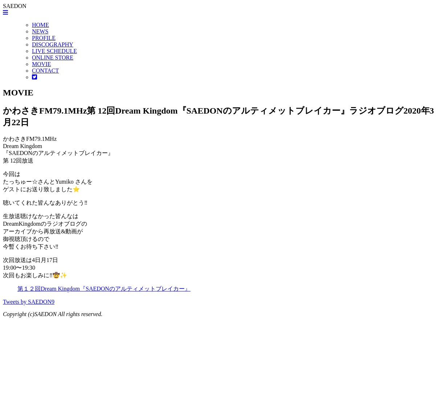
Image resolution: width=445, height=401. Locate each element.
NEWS (40, 31)
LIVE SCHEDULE (54, 51)
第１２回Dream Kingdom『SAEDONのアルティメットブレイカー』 (104, 289)
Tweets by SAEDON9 (28, 302)
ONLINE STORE (52, 57)
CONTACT (45, 70)
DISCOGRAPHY (52, 44)
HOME (40, 25)
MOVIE (41, 64)
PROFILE (44, 38)
